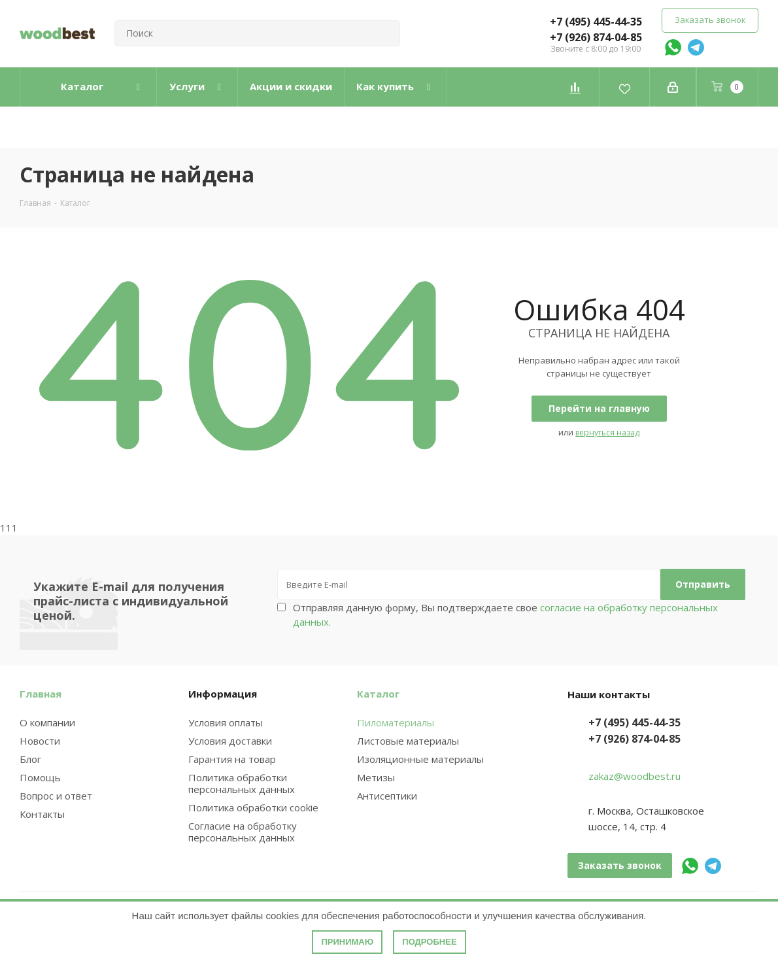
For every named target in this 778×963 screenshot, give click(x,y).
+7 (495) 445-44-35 (596, 21)
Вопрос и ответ (56, 795)
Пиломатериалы (395, 722)
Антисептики (387, 795)
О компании (47, 722)
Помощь (40, 777)
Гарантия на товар (232, 759)
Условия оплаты (225, 722)
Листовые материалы (408, 740)
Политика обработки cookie (253, 807)
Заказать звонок (710, 19)
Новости (40, 740)
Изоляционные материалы (420, 759)
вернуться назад (607, 432)
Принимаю (347, 942)
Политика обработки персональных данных (241, 783)
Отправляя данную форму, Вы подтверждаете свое (505, 614)
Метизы (376, 777)
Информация (222, 693)
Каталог (378, 693)
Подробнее (429, 942)
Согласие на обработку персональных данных (242, 831)
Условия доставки (230, 740)
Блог (30, 759)
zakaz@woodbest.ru (634, 776)
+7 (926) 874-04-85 (596, 37)
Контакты (42, 813)
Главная (40, 693)
